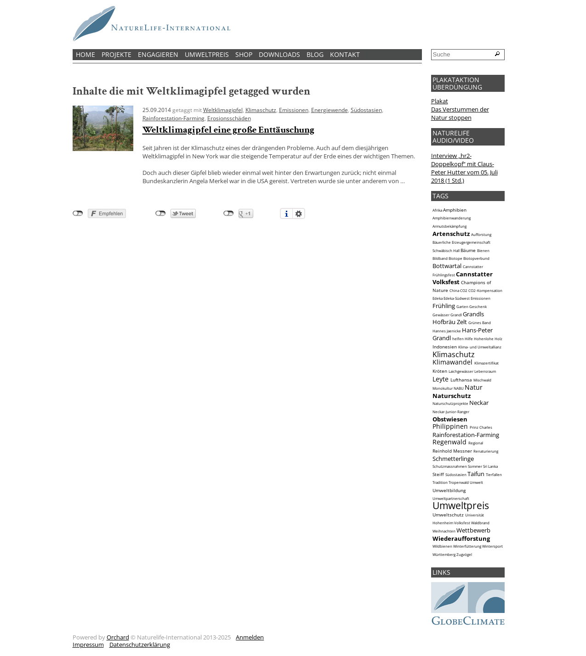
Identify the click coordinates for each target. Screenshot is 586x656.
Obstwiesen (449, 419)
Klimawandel (452, 362)
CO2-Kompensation (485, 290)
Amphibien (455, 210)
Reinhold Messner (452, 451)
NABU (459, 388)
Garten (462, 306)
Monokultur (442, 388)
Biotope (455, 258)
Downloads (279, 54)
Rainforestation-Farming (173, 118)
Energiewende (329, 109)
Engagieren (158, 54)
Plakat (439, 101)
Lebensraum (485, 371)
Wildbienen (442, 546)
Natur (474, 387)
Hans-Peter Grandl (462, 334)
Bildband (440, 258)
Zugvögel (464, 554)
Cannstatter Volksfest (462, 278)
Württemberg (443, 554)
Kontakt (345, 54)
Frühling (443, 306)
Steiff (438, 474)
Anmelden (250, 637)
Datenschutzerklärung (139, 644)
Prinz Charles (481, 427)
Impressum (88, 644)
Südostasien (366, 109)
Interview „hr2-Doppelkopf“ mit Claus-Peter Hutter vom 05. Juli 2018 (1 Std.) (464, 168)
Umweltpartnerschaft (450, 498)
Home (85, 54)
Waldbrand (480, 523)
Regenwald (449, 441)
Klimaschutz (260, 109)
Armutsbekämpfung (449, 226)
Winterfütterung (467, 546)
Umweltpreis (207, 54)
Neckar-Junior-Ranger (450, 411)
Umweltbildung (449, 490)
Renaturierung (485, 451)
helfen (458, 338)
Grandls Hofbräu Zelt (458, 318)
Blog (315, 54)
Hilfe (469, 338)
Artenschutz (451, 234)
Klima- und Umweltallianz (479, 347)
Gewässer (440, 315)
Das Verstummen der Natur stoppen (460, 113)
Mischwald (482, 380)
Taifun (475, 474)
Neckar (479, 402)
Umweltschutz (448, 514)
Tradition (440, 482)
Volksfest (462, 523)
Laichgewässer (461, 371)
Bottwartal (446, 266)
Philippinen (450, 426)
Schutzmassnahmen (449, 466)
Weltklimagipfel (223, 109)
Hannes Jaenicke (446, 331)
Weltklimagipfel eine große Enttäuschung (228, 129)
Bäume (468, 250)
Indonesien (444, 346)
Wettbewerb (473, 530)
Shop (243, 54)
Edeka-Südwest (457, 298)
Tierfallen (494, 474)
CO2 (463, 290)
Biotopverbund (476, 258)
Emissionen (293, 109)
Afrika (437, 210)
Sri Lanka (490, 466)
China (454, 290)
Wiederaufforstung (461, 538)
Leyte (440, 379)
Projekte (116, 54)
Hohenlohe (484, 338)
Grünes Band (479, 322)
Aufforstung (481, 234)
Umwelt (476, 482)
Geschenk (478, 306)
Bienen (483, 250)
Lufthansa (461, 379)
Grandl (456, 315)
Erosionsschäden (229, 118)
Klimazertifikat (486, 363)
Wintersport (492, 546)
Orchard (118, 637)
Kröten (439, 371)
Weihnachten (443, 531)
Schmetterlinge (453, 458)
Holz (498, 338)
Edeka (437, 298)
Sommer (475, 466)
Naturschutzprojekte (450, 403)
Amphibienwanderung (451, 218)
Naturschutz (451, 396)
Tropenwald (459, 482)
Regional (475, 443)
